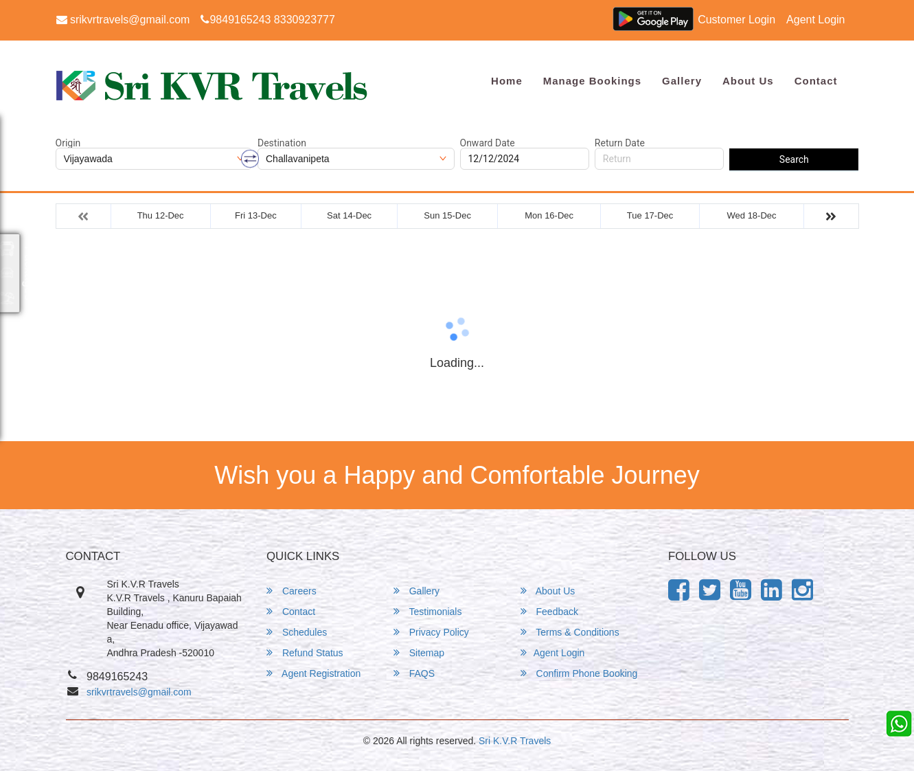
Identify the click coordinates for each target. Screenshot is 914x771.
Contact (816, 81)
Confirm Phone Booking (579, 673)
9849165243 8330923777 (267, 19)
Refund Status (304, 652)
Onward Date (487, 143)
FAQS (414, 673)
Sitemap (418, 652)
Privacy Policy (431, 632)
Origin (68, 143)
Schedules (296, 632)
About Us (748, 81)
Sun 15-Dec (447, 215)
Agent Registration (313, 673)
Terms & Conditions (570, 632)
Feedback (549, 611)
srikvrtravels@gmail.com (123, 19)
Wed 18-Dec (752, 215)
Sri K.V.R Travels (515, 740)
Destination (282, 143)
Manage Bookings (592, 81)
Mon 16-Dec (549, 215)
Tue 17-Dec (650, 215)
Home (507, 81)
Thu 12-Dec (160, 215)
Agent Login (815, 19)
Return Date (620, 143)
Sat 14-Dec (349, 215)
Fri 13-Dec (256, 215)
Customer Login (736, 19)
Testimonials (427, 611)
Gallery (682, 81)
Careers (291, 590)
